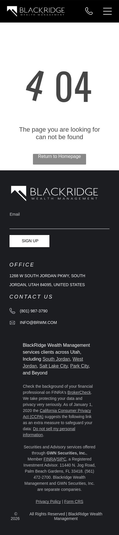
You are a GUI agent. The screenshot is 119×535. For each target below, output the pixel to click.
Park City (79, 365)
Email (15, 214)
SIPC (61, 459)
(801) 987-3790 (34, 311)
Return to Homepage (59, 156)
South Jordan (56, 359)
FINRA (50, 459)
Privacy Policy (48, 501)
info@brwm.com (38, 322)
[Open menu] (107, 11)
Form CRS (73, 501)
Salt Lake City (53, 365)
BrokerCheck (79, 392)
